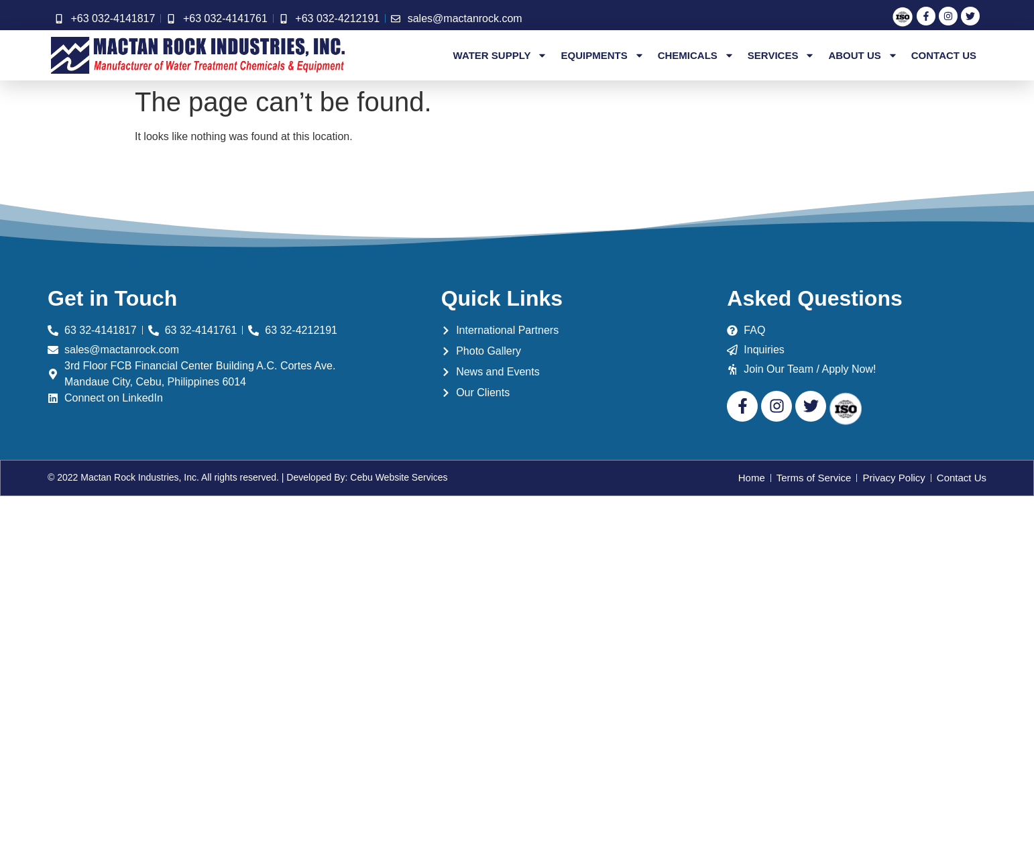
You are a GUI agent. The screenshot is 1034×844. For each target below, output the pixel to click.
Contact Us (943, 55)
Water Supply (500, 56)
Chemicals (696, 56)
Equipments (602, 56)
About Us (862, 56)
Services (781, 56)
